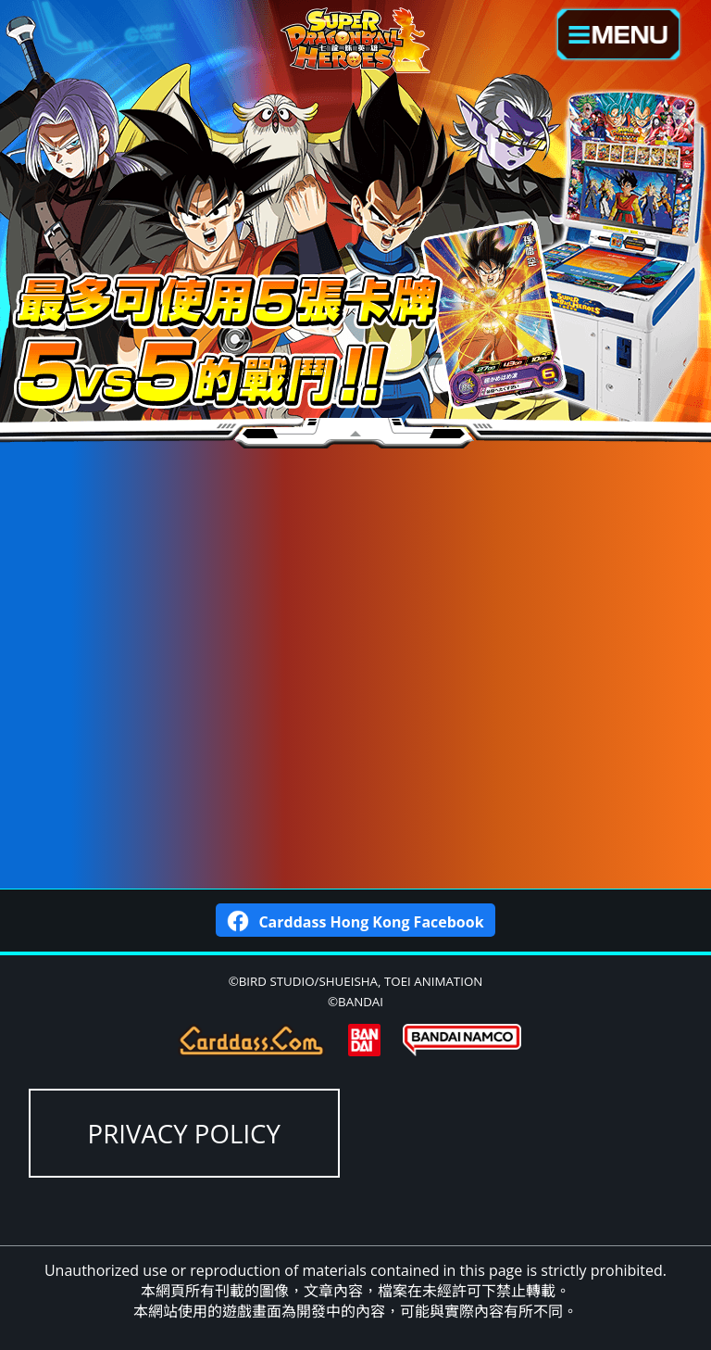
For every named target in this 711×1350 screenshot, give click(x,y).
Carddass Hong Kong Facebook (355, 919)
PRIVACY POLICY (184, 1133)
